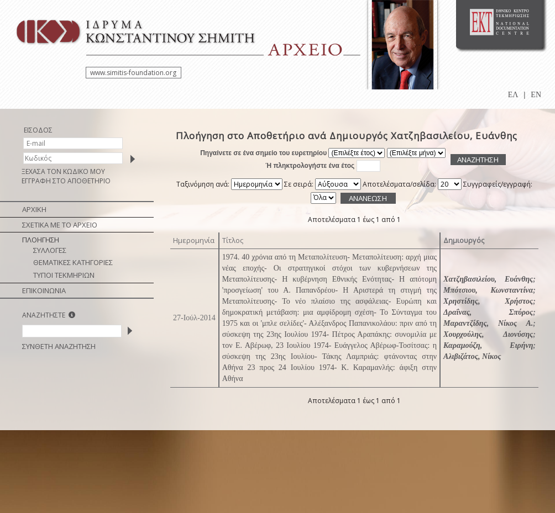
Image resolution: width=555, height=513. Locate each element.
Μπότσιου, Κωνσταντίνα (488, 290)
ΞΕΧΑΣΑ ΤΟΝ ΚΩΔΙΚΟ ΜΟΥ (63, 171)
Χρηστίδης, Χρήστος (488, 301)
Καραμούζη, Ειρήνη (488, 345)
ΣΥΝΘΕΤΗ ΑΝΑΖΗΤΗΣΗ (59, 346)
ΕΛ (513, 95)
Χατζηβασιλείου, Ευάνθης (488, 279)
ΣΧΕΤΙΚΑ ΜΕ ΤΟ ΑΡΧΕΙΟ (59, 225)
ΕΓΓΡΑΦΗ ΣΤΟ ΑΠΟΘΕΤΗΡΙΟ (66, 181)
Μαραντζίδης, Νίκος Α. (488, 323)
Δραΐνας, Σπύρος (488, 312)
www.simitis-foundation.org (133, 72)
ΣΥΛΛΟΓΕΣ (49, 250)
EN (536, 95)
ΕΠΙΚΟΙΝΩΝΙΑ (44, 290)
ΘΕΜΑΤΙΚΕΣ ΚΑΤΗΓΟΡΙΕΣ (73, 262)
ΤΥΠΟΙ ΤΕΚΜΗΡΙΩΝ (64, 275)
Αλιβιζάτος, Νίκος (472, 356)
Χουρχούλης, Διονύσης (488, 334)
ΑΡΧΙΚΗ (34, 209)
